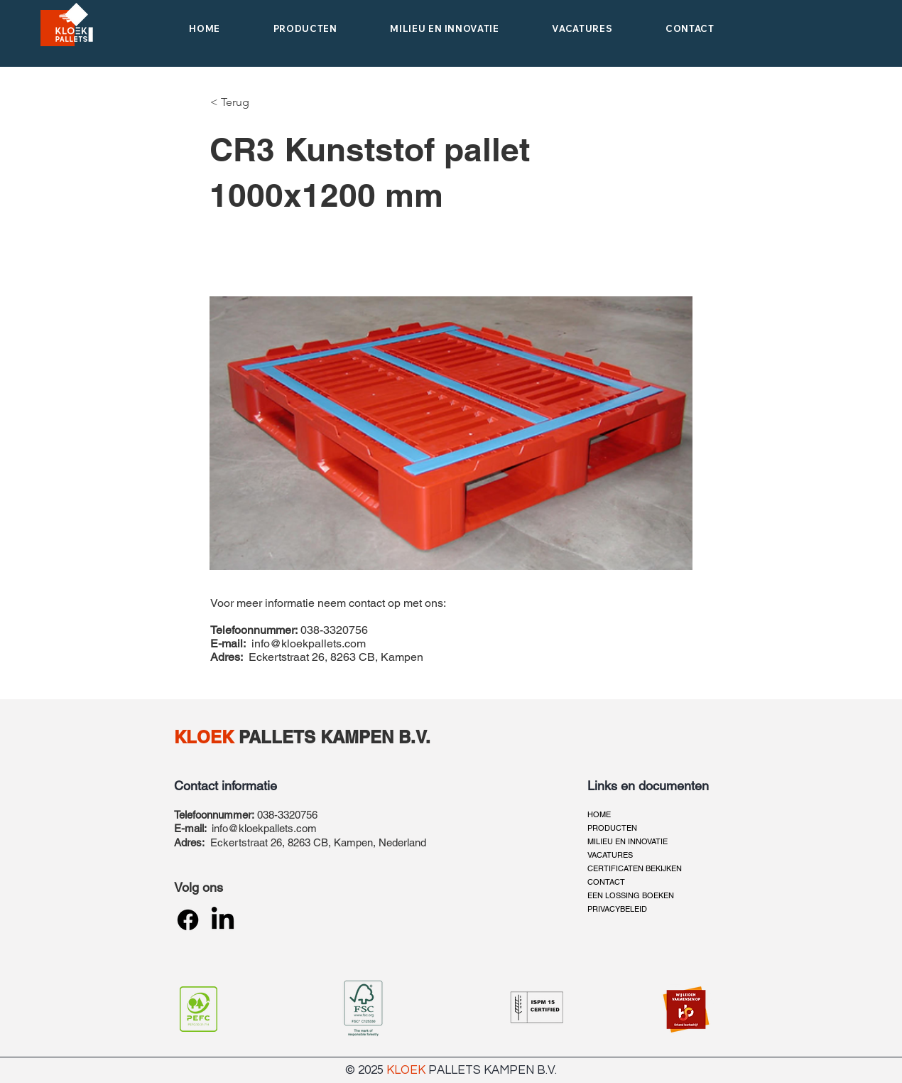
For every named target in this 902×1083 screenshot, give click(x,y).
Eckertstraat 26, (249, 842)
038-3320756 (287, 815)
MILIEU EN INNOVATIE (627, 841)
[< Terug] (235, 102)
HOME (599, 814)
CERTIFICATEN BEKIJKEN (634, 868)
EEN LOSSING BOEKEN (630, 895)
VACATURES (610, 855)
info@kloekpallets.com (308, 643)
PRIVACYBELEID (617, 909)
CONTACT (606, 882)
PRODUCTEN (612, 828)
